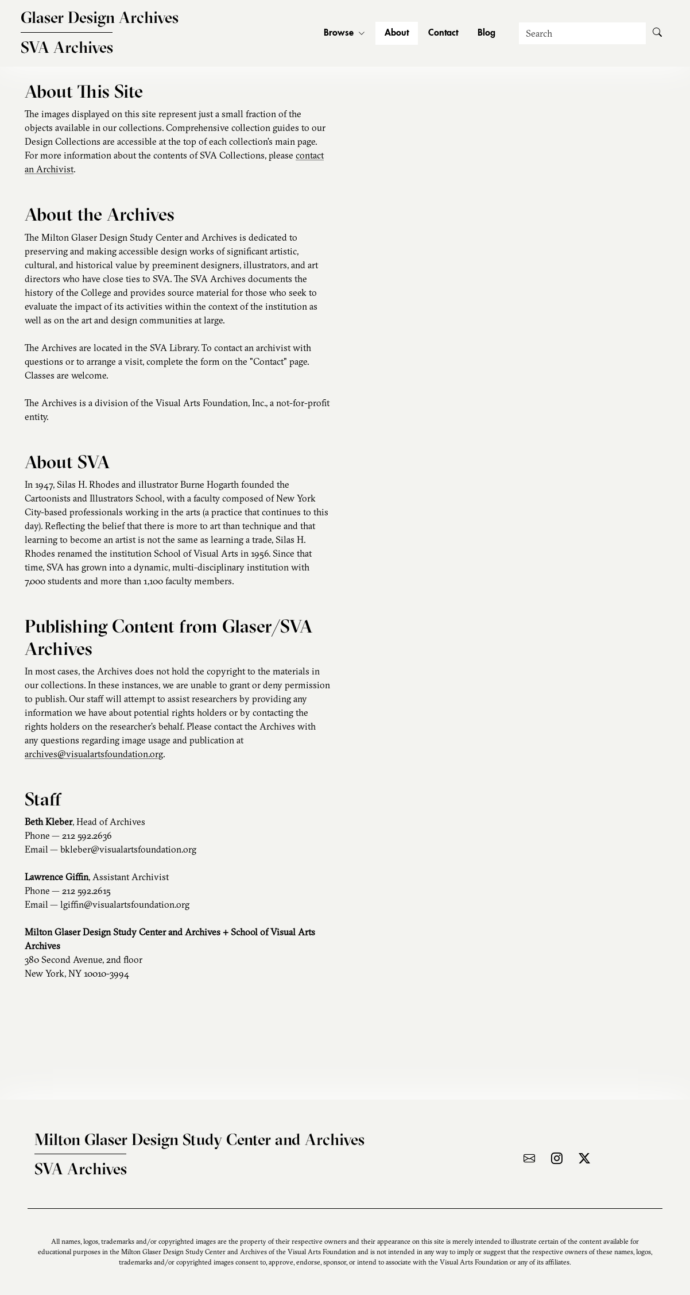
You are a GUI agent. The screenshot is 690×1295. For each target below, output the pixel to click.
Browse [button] (344, 33)
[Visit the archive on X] (584, 1158)
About (397, 33)
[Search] (582, 33)
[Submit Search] (657, 33)
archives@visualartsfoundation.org (94, 754)
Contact (443, 33)
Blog (486, 33)
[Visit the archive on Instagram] (557, 1158)
